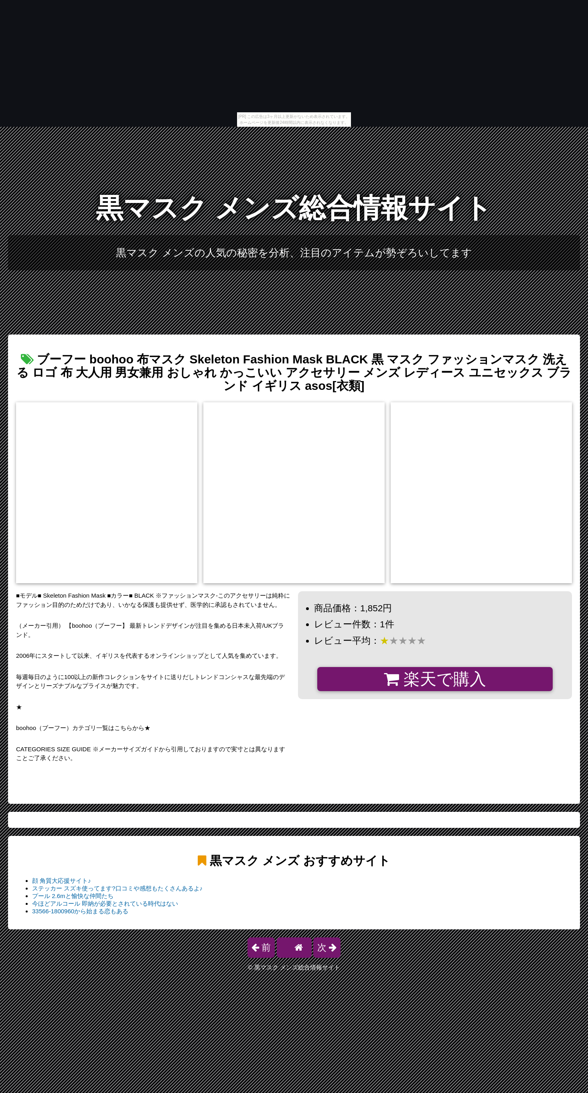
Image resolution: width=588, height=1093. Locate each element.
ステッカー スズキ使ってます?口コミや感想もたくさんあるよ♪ (117, 888)
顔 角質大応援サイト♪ (61, 880)
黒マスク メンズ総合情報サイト (294, 208)
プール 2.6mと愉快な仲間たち (73, 895)
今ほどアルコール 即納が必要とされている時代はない (105, 903)
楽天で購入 (435, 679)
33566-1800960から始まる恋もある (80, 911)
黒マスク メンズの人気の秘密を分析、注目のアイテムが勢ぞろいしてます (294, 253)
